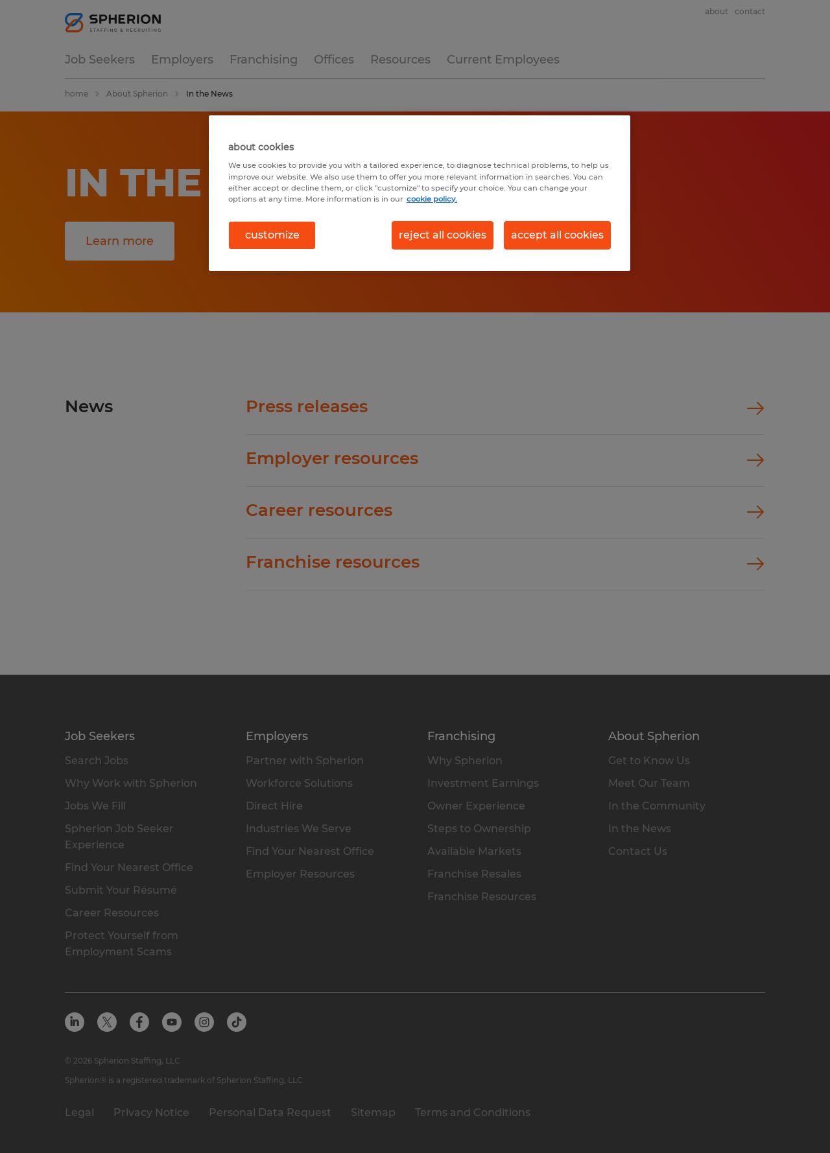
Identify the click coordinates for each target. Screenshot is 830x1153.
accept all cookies (557, 235)
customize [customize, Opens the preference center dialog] (272, 235)
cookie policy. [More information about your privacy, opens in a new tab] (432, 199)
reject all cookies (442, 235)
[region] (419, 193)
